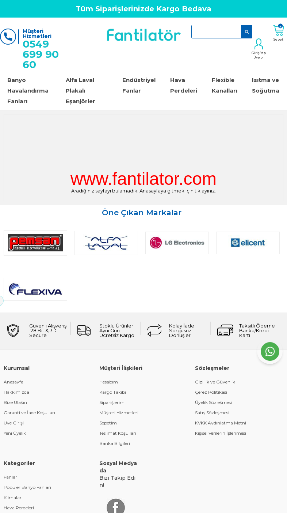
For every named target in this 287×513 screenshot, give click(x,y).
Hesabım (108, 335)
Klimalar (13, 451)
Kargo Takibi (112, 345)
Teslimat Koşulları (117, 386)
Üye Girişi (14, 376)
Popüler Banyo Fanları (27, 440)
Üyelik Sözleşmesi (213, 356)
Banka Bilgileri (114, 397)
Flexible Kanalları (224, 85)
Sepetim (108, 376)
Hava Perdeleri (183, 85)
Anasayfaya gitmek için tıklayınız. (177, 191)
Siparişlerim (112, 356)
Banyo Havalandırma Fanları (28, 90)
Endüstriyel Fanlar (139, 85)
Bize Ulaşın (15, 356)
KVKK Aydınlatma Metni (220, 376)
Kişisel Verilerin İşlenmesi (220, 386)
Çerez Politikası (211, 345)
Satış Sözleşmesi (212, 366)
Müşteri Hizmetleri (118, 366)
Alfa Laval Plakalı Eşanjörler (80, 90)
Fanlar (10, 430)
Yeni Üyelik (15, 386)
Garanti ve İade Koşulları (29, 366)
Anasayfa (13, 335)
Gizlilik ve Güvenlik (215, 335)
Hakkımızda (16, 345)
